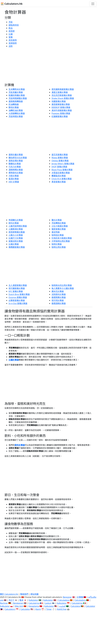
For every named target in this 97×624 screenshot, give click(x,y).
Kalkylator (33, 600)
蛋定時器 (56, 232)
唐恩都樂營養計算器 (61, 104)
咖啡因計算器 (58, 235)
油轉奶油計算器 (16, 110)
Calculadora (63, 600)
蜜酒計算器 (14, 178)
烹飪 (11, 22)
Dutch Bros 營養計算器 (19, 294)
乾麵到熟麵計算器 (17, 95)
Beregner (67, 597)
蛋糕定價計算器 (16, 160)
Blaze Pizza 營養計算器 (62, 169)
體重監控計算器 (59, 175)
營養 (11, 37)
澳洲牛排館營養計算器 (62, 110)
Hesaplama (33, 606)
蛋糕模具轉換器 (16, 101)
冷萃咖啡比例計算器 (61, 241)
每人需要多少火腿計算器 (63, 288)
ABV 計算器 (14, 181)
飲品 (11, 28)
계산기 (11, 600)
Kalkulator (48, 600)
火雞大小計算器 (16, 235)
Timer (49, 609)
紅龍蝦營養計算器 (60, 116)
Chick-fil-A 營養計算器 (62, 178)
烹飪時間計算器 (16, 116)
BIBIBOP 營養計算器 (61, 107)
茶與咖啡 (13, 43)
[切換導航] (92, 3)
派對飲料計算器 (59, 294)
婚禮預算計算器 (59, 297)
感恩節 (12, 31)
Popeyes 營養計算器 (61, 113)
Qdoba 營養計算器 (60, 160)
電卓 (21, 600)
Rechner (4, 603)
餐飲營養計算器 (59, 229)
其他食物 (13, 40)
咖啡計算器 (57, 244)
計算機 (80, 597)
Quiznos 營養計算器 (18, 297)
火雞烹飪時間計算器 (18, 226)
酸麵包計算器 (15, 163)
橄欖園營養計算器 (17, 247)
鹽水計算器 (57, 220)
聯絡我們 (24, 594)
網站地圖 (34, 594)
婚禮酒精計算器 (59, 303)
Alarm (38, 609)
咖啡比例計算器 (59, 247)
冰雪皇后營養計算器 (61, 172)
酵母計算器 (14, 107)
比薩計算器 (14, 244)
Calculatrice (34, 603)
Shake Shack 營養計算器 (63, 98)
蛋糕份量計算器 (16, 154)
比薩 (11, 34)
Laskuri (48, 603)
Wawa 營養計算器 (60, 157)
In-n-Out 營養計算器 (18, 303)
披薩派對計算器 (16, 241)
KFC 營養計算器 (16, 291)
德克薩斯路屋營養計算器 (63, 89)
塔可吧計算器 (58, 300)
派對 (11, 46)
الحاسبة (62, 606)
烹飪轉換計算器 (59, 223)
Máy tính (19, 606)
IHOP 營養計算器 (59, 166)
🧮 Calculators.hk (11, 3)
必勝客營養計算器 (17, 300)
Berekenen (18, 603)
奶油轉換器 (14, 104)
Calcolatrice (77, 603)
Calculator (75, 606)
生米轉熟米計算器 (17, 89)
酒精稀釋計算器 (16, 169)
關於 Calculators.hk (9, 594)
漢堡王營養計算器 (60, 92)
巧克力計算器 (15, 166)
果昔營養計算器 (59, 181)
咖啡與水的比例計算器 (62, 285)
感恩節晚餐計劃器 (17, 232)
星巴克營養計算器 (60, 154)
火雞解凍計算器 (16, 229)
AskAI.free (61, 609)
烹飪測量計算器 (16, 92)
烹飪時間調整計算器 (18, 98)
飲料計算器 (14, 223)
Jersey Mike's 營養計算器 (63, 163)
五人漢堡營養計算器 (18, 285)
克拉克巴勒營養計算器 (62, 95)
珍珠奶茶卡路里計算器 (62, 238)
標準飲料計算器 (16, 172)
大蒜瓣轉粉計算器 (17, 113)
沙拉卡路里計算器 (60, 226)
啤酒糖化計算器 (16, 220)
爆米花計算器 (58, 291)
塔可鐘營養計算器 (17, 288)
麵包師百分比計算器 (18, 157)
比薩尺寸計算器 (16, 238)
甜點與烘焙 (14, 25)
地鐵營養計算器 (59, 101)
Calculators (10, 609)
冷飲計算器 (14, 175)
